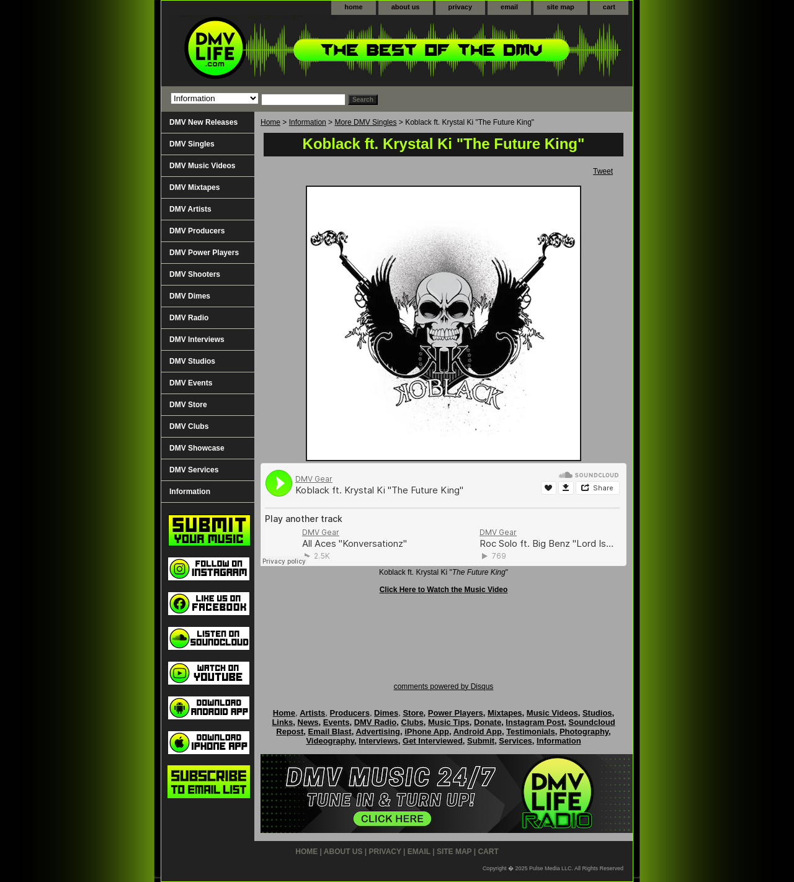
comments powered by (444, 686)
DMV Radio (188, 317)
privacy (460, 7)
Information (307, 122)
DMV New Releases (203, 122)
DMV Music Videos (202, 165)
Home (270, 122)
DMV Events (190, 383)
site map (560, 7)
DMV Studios (192, 361)
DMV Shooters (194, 274)
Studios (597, 713)
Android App (477, 731)
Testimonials (530, 731)
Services (515, 740)
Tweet (603, 171)
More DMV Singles (365, 122)
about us (405, 7)
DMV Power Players (204, 252)
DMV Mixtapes (194, 187)
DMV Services (193, 470)
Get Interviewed (433, 740)
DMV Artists (190, 209)
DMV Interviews (197, 339)
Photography (584, 731)
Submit (480, 740)
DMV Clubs (188, 426)
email (509, 7)
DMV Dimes (189, 296)
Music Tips (449, 722)
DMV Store (188, 404)
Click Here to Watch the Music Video (444, 589)
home (353, 7)
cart (609, 7)
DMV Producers (197, 231)
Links (282, 722)
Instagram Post (535, 722)
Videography (330, 740)
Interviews (378, 740)
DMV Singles (192, 144)
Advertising (377, 731)
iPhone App (426, 731)
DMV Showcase (197, 448)
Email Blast (330, 731)
